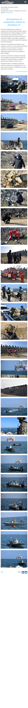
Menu (25, 1)
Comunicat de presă (21, 71)
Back (2, 572)
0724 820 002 (9, 12)
